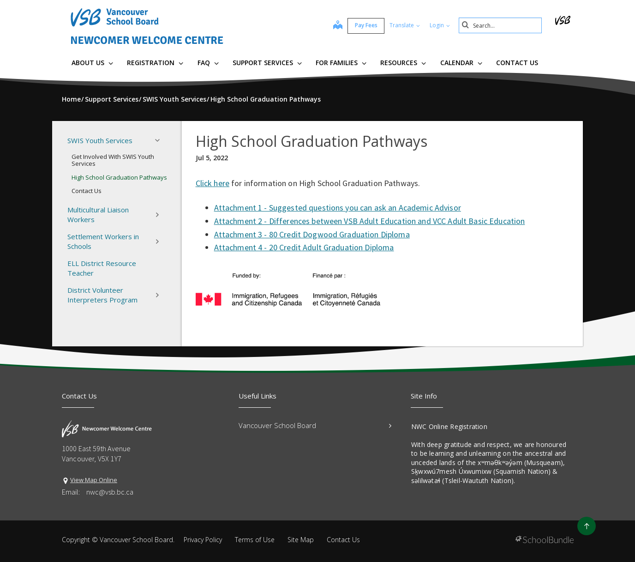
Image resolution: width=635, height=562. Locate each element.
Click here (212, 183)
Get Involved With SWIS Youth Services (113, 160)
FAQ (208, 62)
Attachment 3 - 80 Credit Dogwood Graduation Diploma (312, 234)
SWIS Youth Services (116, 140)
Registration (155, 62)
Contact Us (517, 62)
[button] (160, 140)
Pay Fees (366, 25)
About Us (92, 62)
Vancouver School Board (315, 425)
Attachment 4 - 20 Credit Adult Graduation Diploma (304, 247)
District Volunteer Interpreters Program (116, 294)
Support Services (267, 62)
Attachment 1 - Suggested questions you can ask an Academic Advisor (337, 207)
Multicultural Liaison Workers (116, 214)
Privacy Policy (203, 539)
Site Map (301, 539)
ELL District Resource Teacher (101, 268)
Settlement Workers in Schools (116, 241)
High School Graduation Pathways (119, 177)
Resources (403, 62)
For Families (341, 62)
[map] (337, 25)
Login (440, 25)
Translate (404, 25)
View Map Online (93, 480)
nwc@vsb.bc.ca (109, 491)
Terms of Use (255, 539)
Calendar (461, 62)
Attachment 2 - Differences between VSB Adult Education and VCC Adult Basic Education (369, 221)
